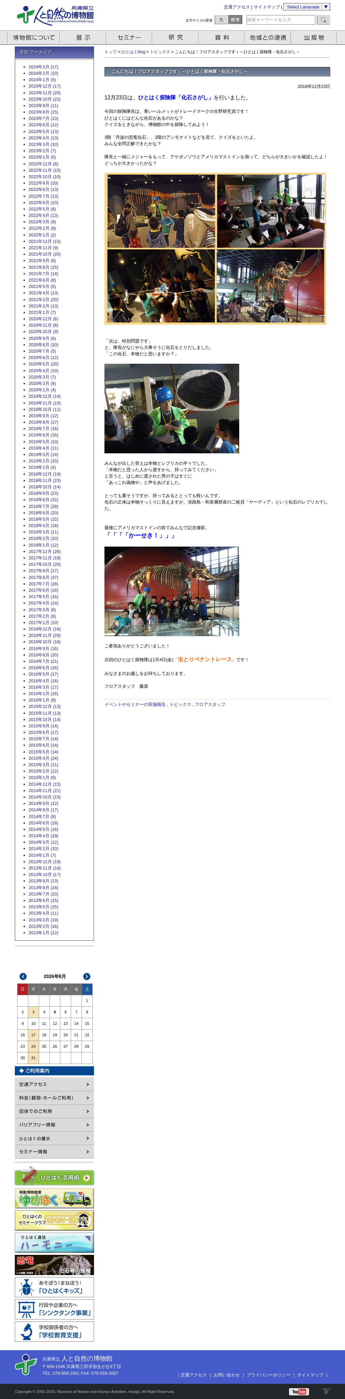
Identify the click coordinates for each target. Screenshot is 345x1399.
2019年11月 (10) (45, 402)
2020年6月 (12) (43, 357)
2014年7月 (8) (42, 816)
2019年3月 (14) (43, 454)
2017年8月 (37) (43, 577)
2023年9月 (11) (43, 105)
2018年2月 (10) (43, 538)
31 (33, 1058)
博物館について (33, 37)
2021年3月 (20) (43, 299)
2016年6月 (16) (43, 667)
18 (44, 1035)
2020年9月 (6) (42, 338)
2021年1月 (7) (42, 312)
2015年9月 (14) (43, 725)
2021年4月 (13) (43, 292)
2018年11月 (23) (45, 480)
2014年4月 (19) (43, 835)
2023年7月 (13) (43, 118)
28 (76, 1046)
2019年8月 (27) (43, 422)
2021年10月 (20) (45, 254)
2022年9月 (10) (43, 183)
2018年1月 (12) (43, 545)
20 (65, 1035)
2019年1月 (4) (42, 467)
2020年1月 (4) (42, 389)
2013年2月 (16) (43, 926)
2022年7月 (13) (43, 196)
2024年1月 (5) (42, 79)
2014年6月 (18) (43, 822)
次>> (87, 976)
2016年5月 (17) (43, 674)
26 (55, 1046)
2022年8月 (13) (43, 189)
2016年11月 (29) (45, 635)
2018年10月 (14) (45, 486)
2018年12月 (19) (45, 474)
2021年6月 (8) (42, 280)
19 (55, 1035)
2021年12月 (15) (45, 241)
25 (44, 1046)
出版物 (315, 37)
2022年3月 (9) (42, 221)
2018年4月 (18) (43, 525)
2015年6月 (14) (43, 745)
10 (33, 1023)
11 (44, 1023)
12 (55, 1023)
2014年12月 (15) (45, 784)
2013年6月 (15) (43, 900)
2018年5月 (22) (43, 519)
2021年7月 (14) (43, 273)
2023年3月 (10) (43, 144)
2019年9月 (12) (43, 415)
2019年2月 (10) (43, 460)
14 (76, 1023)
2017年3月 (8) (42, 609)
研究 (176, 37)
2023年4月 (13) (43, 137)
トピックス (160, 52)
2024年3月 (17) (43, 66)
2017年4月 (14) (43, 603)
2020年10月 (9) (43, 331)
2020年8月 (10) (43, 344)
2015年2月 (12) (43, 771)
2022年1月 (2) (42, 234)
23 (23, 1046)
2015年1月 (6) (42, 777)
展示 (83, 37)
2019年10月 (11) (45, 409)
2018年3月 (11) (43, 531)
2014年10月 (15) (45, 797)
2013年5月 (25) (43, 906)
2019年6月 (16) (43, 434)
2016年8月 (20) (43, 654)
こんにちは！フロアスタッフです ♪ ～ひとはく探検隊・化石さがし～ (180, 71)
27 (65, 1046)
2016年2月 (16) (43, 693)
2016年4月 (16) (43, 680)
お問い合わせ (227, 1374)
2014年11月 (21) (45, 790)
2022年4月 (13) (43, 215)
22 (87, 1035)
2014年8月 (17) (43, 809)
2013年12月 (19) (45, 861)
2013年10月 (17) (45, 874)
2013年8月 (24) (43, 887)
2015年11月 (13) (45, 713)
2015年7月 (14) (43, 738)
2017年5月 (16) (43, 596)
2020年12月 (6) (43, 318)
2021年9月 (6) (42, 260)
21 (76, 1035)
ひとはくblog (133, 52)
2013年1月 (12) (43, 932)
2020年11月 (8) (43, 325)
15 (87, 1023)
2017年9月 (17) (43, 570)
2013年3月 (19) (43, 919)
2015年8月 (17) (43, 732)
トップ (110, 52)
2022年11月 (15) (45, 170)
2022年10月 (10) (45, 176)
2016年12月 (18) (45, 628)
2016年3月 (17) (43, 687)
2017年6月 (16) (43, 590)
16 (23, 1035)
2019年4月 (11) (43, 448)
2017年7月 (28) (43, 583)
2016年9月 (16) (43, 648)
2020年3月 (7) (42, 377)
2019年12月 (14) (45, 396)
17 (33, 1035)
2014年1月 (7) (42, 855)
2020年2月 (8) (42, 383)
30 (23, 1058)
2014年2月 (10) (43, 848)
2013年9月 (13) (43, 880)
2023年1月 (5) (42, 157)
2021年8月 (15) (43, 267)
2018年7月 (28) (43, 506)
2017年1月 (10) (43, 622)
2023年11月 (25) (45, 92)
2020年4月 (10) (43, 370)
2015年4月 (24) (43, 758)
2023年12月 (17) (45, 86)
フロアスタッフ (210, 704)
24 (33, 1046)
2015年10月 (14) (45, 719)
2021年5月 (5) (42, 286)
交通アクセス (237, 6)
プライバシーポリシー (268, 1374)
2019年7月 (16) (43, 428)
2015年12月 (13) (45, 706)
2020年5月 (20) (43, 363)
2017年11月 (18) (45, 557)
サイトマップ (267, 6)
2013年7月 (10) (43, 894)
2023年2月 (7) (42, 150)
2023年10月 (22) (45, 99)
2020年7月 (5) (42, 351)
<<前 (23, 976)
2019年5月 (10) (43, 441)
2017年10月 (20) (45, 564)
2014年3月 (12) (43, 842)
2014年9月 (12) (43, 803)
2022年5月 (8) (42, 209)
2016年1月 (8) (42, 700)
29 (87, 1046)
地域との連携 (268, 37)
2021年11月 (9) (43, 247)
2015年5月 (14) (43, 751)
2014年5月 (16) (43, 829)
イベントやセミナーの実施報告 (135, 704)
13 (65, 1023)
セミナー (129, 37)
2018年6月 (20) (43, 512)
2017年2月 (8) (42, 616)
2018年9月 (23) (43, 493)
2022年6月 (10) (43, 202)
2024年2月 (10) (43, 73)
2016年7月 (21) (43, 661)
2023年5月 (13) (43, 131)
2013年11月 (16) (45, 868)
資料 (222, 37)
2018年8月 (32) (43, 499)
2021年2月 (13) (43, 305)
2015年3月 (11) (43, 764)
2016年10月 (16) (45, 641)
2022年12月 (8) (43, 163)
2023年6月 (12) (43, 124)
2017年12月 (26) (45, 551)
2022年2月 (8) (42, 228)
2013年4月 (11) (43, 913)
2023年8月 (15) (43, 112)
